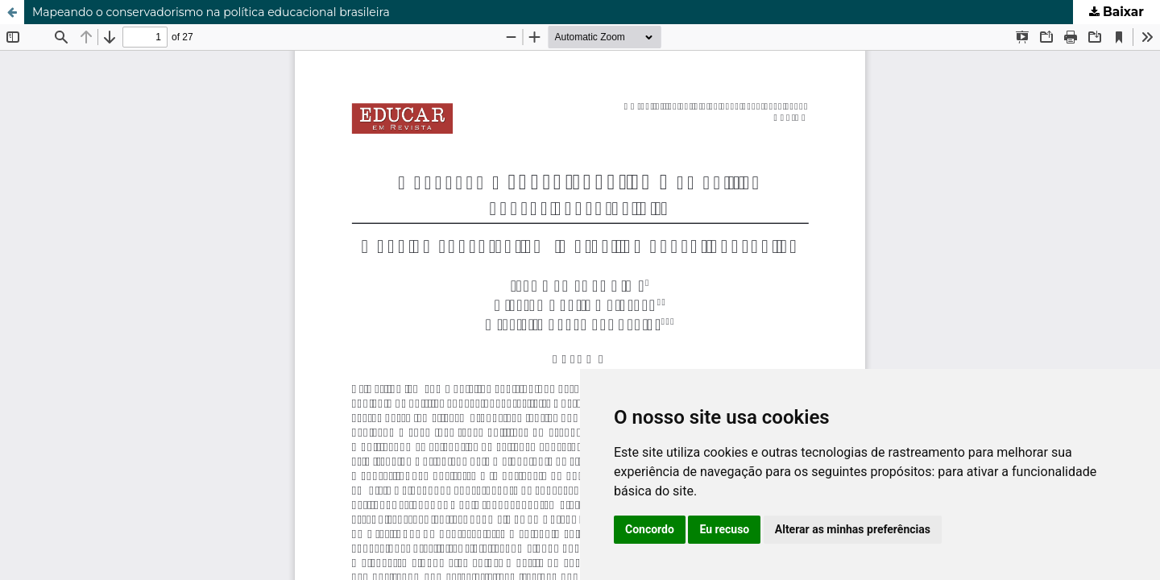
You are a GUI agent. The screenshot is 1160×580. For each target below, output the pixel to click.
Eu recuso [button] (724, 529)
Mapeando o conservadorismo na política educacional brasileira (211, 12)
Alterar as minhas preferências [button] (852, 529)
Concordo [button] (649, 529)
